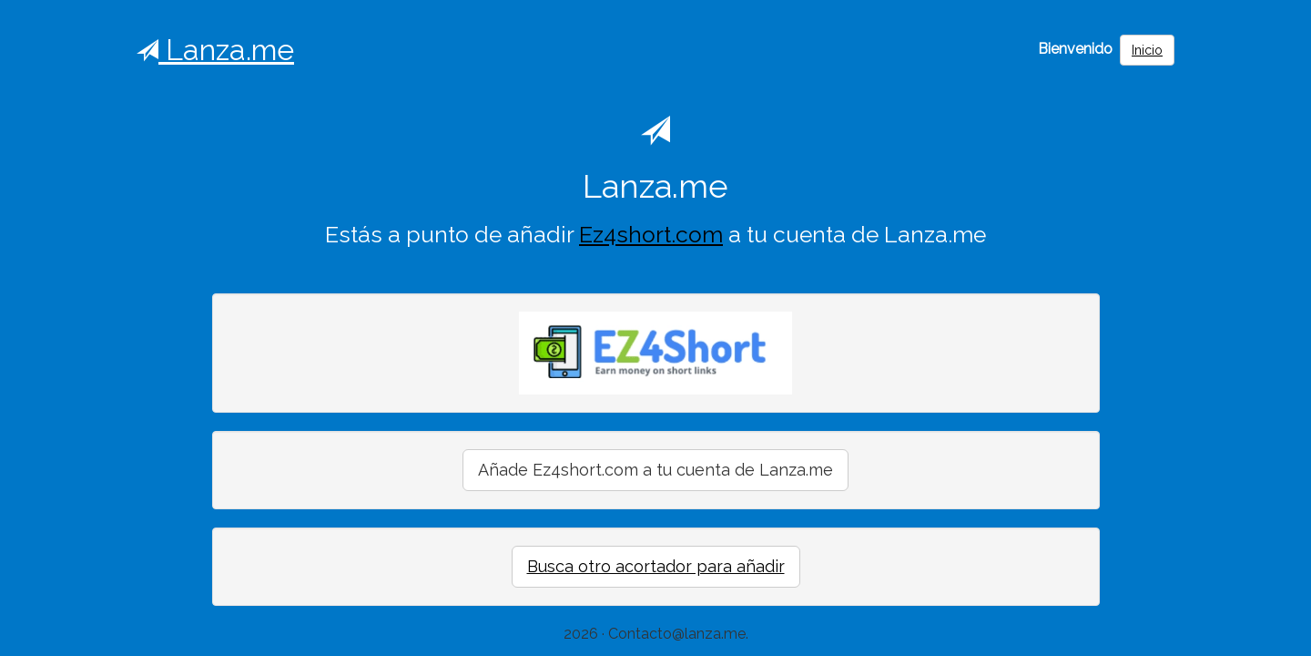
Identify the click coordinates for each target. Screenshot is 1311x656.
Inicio (1147, 50)
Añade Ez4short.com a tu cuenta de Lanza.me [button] (655, 469)
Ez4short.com (651, 234)
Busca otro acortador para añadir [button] (656, 566)
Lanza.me (215, 50)
